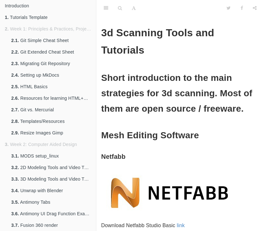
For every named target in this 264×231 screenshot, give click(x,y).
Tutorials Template (26, 17)
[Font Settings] (134, 8)
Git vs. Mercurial (32, 109)
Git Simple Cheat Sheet (40, 40)
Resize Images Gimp (37, 132)
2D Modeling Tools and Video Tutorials (53, 167)
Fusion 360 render (34, 225)
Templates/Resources (38, 121)
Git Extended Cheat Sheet (42, 52)
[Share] (254, 8)
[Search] (120, 8)
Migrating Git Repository (40, 63)
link (181, 225)
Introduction (17, 5)
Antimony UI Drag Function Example (53, 213)
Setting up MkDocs (35, 75)
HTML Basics (29, 86)
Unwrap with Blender (37, 190)
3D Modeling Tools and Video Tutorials (53, 179)
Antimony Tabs (30, 202)
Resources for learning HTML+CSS (52, 98)
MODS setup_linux (35, 155)
